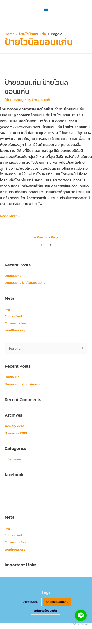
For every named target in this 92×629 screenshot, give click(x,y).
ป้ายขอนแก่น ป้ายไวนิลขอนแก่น (36, 87)
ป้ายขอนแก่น (13, 275)
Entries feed (13, 316)
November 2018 (16, 433)
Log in (9, 309)
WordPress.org (15, 330)
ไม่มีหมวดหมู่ (14, 100)
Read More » (10, 215)
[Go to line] (81, 615)
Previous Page (46, 237)
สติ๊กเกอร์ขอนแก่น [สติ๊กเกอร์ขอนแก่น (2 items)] (45, 610)
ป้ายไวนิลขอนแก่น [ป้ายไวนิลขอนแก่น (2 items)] (57, 602)
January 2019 (14, 425)
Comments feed (16, 323)
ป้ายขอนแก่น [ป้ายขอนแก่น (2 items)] (31, 602)
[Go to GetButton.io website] (80, 624)
